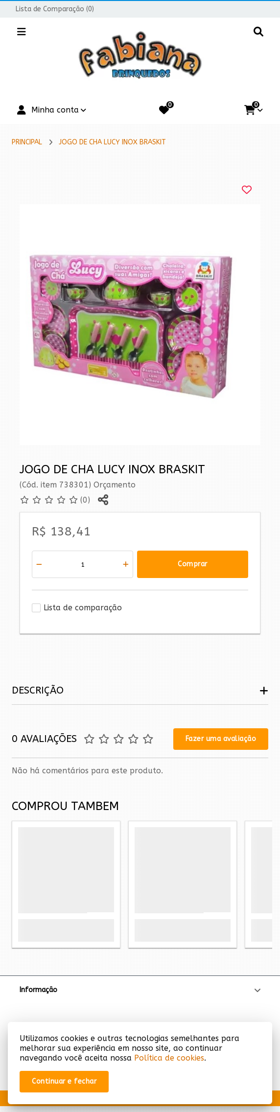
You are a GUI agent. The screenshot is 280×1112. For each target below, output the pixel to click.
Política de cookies (169, 1058)
